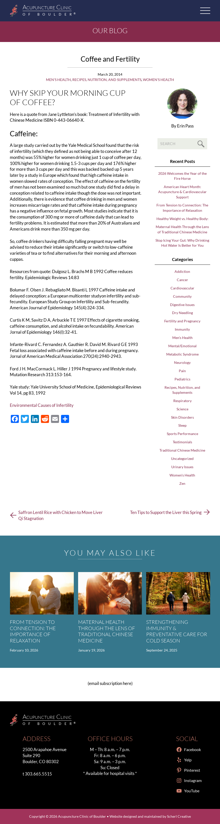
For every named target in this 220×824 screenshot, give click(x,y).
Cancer (182, 280)
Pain (182, 371)
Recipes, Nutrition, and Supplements (106, 79)
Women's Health (158, 79)
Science (182, 409)
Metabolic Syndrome (182, 354)
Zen (182, 483)
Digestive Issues (182, 304)
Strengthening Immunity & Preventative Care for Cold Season (176, 631)
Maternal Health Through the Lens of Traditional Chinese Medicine (106, 631)
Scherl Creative (179, 816)
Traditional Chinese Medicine (182, 450)
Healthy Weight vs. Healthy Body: (182, 218)
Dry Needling (182, 313)
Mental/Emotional (182, 346)
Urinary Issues (182, 467)
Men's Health (58, 79)
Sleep (182, 425)
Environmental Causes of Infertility (42, 405)
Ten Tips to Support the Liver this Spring (166, 512)
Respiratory (182, 401)
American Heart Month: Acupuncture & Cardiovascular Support (182, 192)
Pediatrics (182, 379)
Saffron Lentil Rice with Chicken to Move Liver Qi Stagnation (60, 515)
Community (182, 296)
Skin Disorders (182, 417)
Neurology (182, 362)
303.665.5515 (38, 773)
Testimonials (182, 442)
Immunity (182, 329)
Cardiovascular (182, 288)
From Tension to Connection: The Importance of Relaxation (33, 631)
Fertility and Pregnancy (182, 321)
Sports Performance (182, 433)
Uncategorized (182, 458)
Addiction (182, 271)
